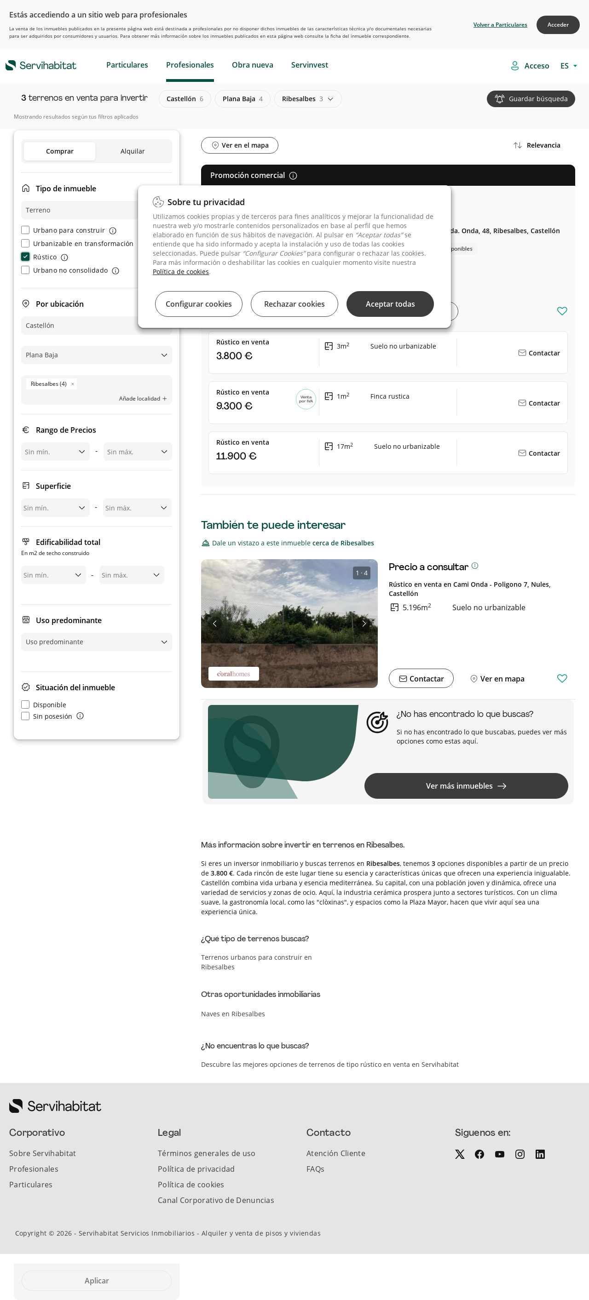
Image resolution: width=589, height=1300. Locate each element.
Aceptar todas (390, 304)
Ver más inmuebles (466, 786)
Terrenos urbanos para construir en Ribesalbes (256, 962)
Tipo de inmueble (66, 188)
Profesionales (190, 65)
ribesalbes (302, 98)
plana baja (243, 98)
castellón (185, 98)
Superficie (53, 486)
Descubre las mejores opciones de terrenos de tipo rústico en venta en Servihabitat (330, 1064)
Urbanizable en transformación (77, 243)
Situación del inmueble (75, 687)
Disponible (43, 704)
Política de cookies (181, 271)
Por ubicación (60, 304)
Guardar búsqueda (538, 98)
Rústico (39, 256)
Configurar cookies (199, 304)
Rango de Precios (66, 430)
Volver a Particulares (500, 25)
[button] (215, 623)
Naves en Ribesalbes (233, 1013)
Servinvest (309, 65)
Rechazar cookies (294, 304)
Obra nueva (252, 65)
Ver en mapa (502, 679)
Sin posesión (46, 716)
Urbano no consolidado (64, 270)
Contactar (543, 353)
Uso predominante (69, 620)
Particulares (127, 65)
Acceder (558, 25)
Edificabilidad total (60, 548)
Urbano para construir (63, 230)
